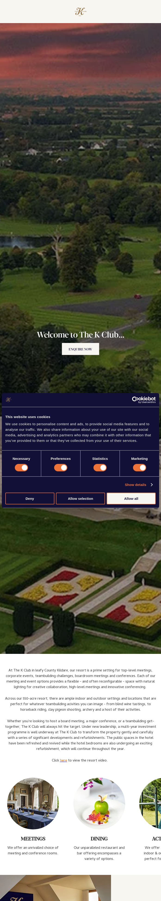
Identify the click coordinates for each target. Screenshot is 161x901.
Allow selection (80, 499)
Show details (135, 484)
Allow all (131, 499)
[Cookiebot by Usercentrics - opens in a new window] (135, 399)
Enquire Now (80, 349)
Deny (29, 499)
